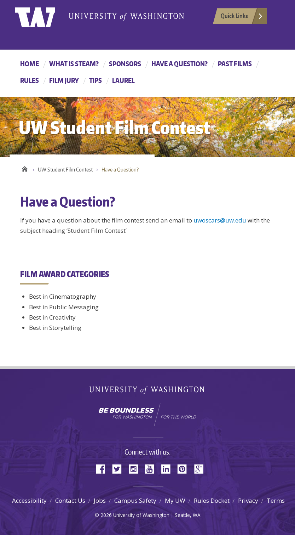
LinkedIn (168, 468)
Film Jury (64, 80)
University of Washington (44, 16)
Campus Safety (135, 500)
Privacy (248, 500)
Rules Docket (212, 500)
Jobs (100, 500)
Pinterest (184, 468)
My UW (175, 500)
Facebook (103, 468)
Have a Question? (179, 63)
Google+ (200, 468)
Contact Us (70, 500)
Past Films (235, 63)
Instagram (135, 468)
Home (29, 63)
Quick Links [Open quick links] (242, 18)
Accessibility (29, 500)
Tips (95, 80)
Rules (29, 80)
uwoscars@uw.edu (219, 220)
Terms (276, 500)
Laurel (123, 80)
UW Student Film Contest (65, 169)
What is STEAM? (74, 63)
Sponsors (125, 63)
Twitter (119, 468)
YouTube (152, 468)
